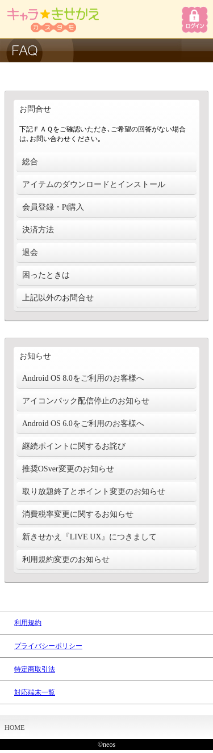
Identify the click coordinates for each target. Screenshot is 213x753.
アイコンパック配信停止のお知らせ (85, 401)
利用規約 (27, 623)
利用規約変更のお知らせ (66, 559)
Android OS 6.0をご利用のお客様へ (83, 423)
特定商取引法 (34, 669)
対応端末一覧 (34, 692)
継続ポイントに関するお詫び (74, 446)
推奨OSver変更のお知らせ (68, 469)
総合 (30, 162)
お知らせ (35, 356)
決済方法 (38, 230)
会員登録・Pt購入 (53, 207)
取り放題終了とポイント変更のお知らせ (93, 491)
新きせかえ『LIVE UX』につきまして (89, 537)
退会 (30, 252)
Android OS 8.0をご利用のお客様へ (83, 378)
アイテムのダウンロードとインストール (93, 184)
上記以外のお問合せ (58, 297)
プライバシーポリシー (48, 646)
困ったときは (46, 275)
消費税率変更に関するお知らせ (77, 514)
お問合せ (35, 109)
